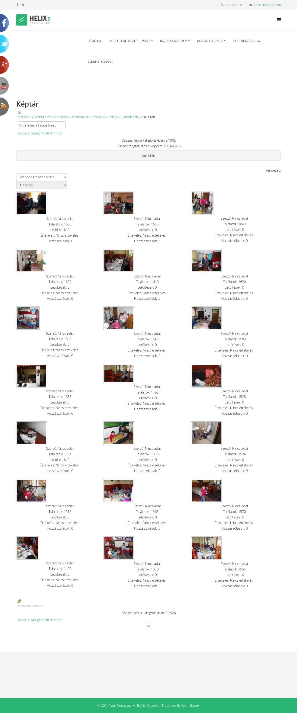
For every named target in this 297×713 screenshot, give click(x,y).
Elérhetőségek (100, 62)
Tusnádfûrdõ (129, 117)
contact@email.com (267, 5)
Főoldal (95, 41)
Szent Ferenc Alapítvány (129, 41)
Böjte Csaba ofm (173, 41)
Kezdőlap (24, 117)
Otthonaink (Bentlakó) (88, 117)
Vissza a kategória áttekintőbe (39, 133)
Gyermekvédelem (246, 41)
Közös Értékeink (211, 41)
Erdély (112, 117)
